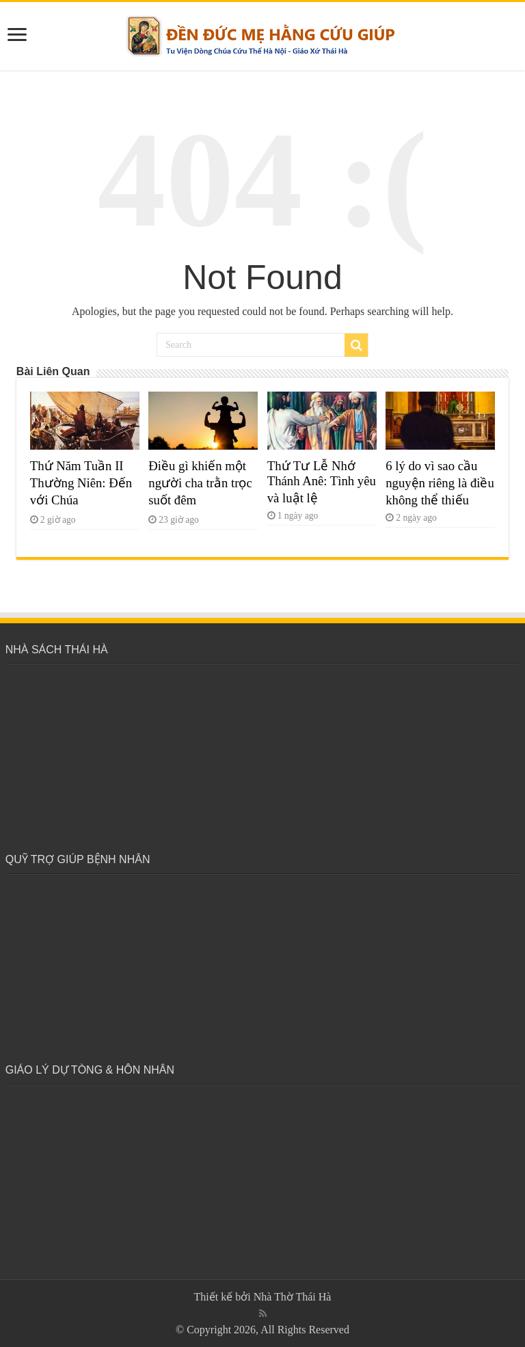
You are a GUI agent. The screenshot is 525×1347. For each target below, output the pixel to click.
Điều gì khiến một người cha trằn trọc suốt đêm (200, 483)
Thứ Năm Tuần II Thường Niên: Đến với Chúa (81, 483)
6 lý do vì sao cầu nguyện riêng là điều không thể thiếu (440, 483)
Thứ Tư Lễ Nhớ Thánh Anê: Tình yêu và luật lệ (321, 482)
